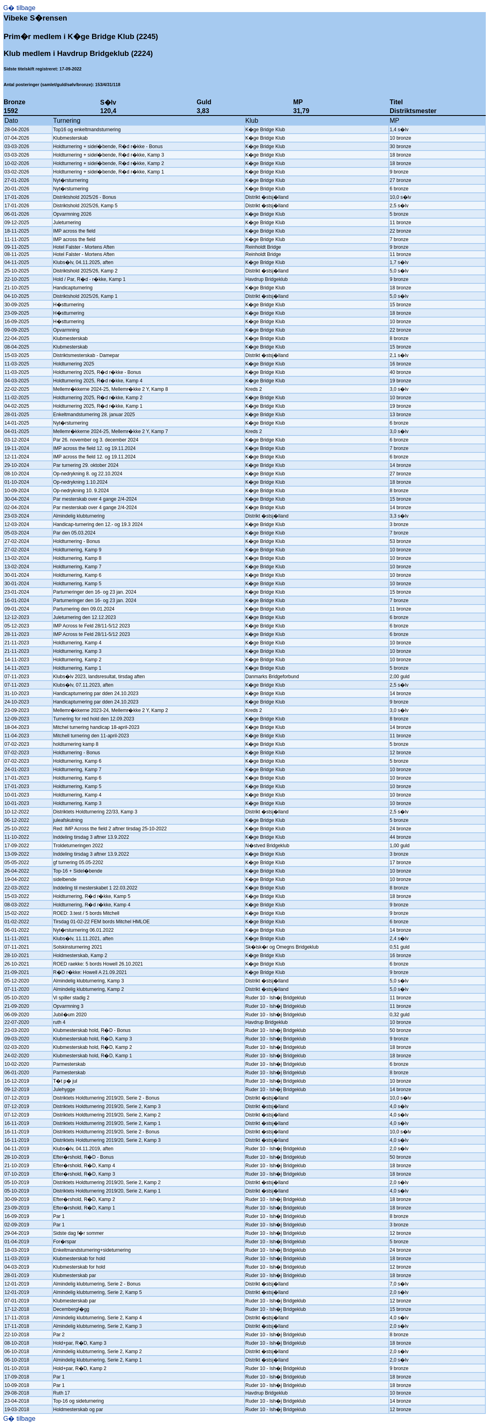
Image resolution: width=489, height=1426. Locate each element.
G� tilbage (19, 7)
